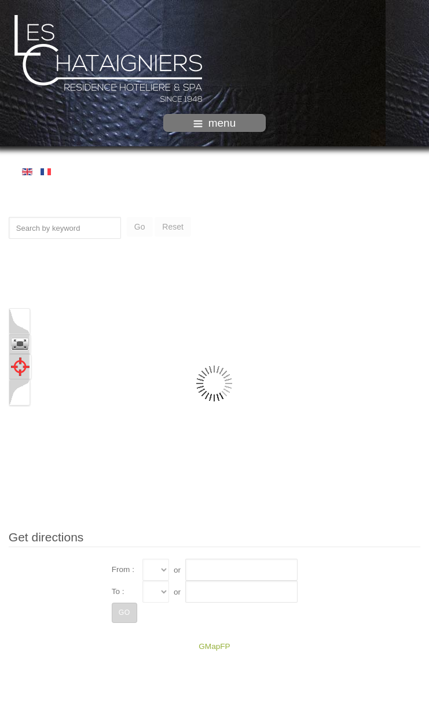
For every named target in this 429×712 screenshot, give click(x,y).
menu (214, 123)
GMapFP (214, 645)
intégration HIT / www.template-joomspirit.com (214, 702)
